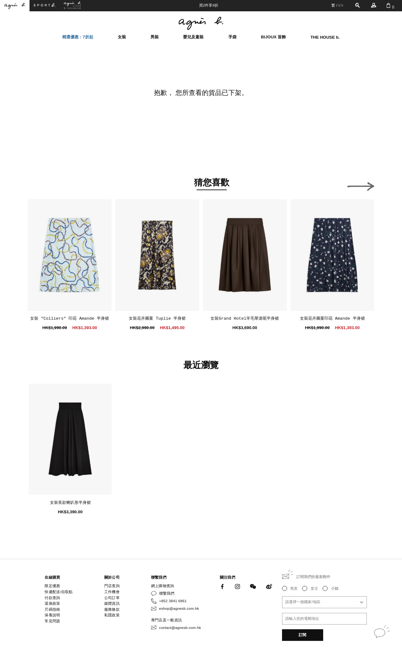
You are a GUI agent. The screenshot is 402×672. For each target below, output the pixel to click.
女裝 (122, 37)
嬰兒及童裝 (193, 37)
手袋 (232, 37)
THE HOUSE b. (325, 37)
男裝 (154, 37)
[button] (41, 184)
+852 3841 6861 (173, 601)
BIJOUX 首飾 (273, 37)
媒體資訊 (112, 603)
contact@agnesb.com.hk (180, 628)
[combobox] (324, 602)
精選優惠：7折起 (77, 37)
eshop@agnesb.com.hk (179, 608)
